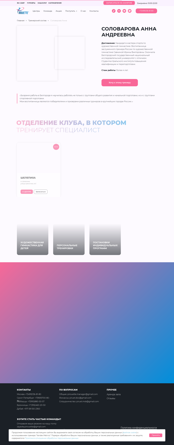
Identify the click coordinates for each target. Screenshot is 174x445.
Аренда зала (114, 394)
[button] (119, 3)
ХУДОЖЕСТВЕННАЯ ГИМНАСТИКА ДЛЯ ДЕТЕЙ (32, 245)
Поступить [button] (70, 11)
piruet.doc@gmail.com (80, 398)
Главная (20, 20)
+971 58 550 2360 (32, 409)
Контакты (94, 11)
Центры (36, 11)
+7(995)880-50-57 (36, 401)
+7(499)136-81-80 (33, 394)
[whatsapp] (129, 11)
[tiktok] (114, 11)
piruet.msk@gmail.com (87, 401)
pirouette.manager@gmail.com (82, 394)
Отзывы (111, 398)
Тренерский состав (37, 20)
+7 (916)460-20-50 (37, 405)
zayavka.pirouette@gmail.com (31, 427)
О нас (83, 11)
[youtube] (124, 11)
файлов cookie (129, 432)
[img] (154, 421)
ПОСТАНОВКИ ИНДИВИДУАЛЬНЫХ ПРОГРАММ (105, 245)
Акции (59, 11)
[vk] (119, 11)
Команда (48, 11)
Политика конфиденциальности (139, 427)
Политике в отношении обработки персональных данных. (52, 438)
